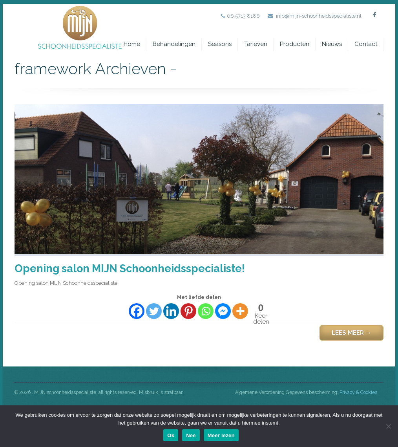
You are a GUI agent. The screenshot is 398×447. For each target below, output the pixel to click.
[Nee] (388, 426)
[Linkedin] (171, 311)
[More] (240, 311)
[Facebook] (136, 311)
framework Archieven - (358, 68)
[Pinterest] (188, 311)
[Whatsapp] (206, 311)
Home (132, 44)
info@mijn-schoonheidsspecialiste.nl (318, 16)
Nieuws (332, 44)
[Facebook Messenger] (223, 311)
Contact (365, 44)
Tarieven (255, 44)
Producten (294, 44)
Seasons (220, 44)
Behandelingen (174, 44)
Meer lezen (221, 435)
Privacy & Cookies (358, 392)
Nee (191, 435)
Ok (170, 435)
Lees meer (351, 332)
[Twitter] (154, 311)
